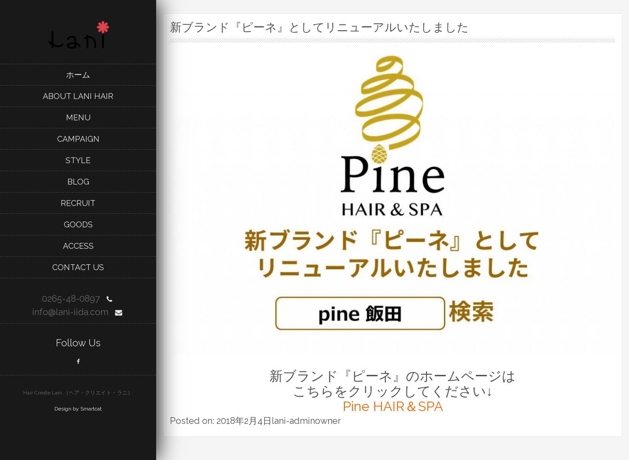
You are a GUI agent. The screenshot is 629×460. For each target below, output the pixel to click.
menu (78, 117)
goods (78, 224)
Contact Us (78, 267)
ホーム (78, 74)
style (78, 160)
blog (78, 181)
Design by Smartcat (78, 409)
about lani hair (78, 96)
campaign (78, 139)
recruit (78, 203)
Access (78, 246)
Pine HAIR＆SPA (393, 406)
